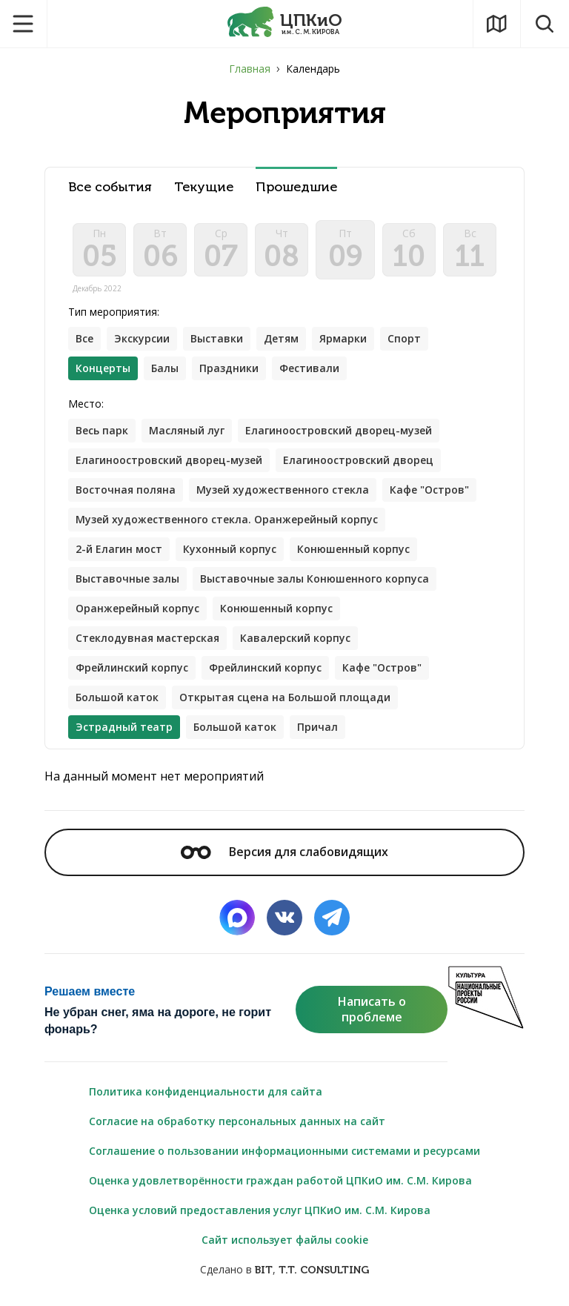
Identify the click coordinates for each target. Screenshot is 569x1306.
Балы (165, 368)
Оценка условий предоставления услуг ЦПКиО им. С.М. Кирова (259, 1210)
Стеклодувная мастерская (147, 638)
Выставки (216, 338)
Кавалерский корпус (295, 638)
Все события (110, 187)
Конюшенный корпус (353, 549)
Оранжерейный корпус (137, 608)
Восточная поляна (126, 490)
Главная (249, 69)
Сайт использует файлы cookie (285, 1240)
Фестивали (309, 368)
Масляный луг (186, 430)
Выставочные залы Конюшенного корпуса (314, 578)
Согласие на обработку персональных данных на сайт (237, 1121)
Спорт (404, 338)
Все (84, 338)
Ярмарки (343, 338)
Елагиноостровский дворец (358, 460)
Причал (317, 727)
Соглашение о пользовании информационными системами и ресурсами (284, 1151)
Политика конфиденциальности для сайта (205, 1091)
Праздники (229, 368)
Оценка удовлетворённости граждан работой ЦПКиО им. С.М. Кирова (280, 1180)
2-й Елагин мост (119, 549)
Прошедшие (296, 187)
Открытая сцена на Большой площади (284, 697)
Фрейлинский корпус (132, 667)
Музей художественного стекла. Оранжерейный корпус (227, 519)
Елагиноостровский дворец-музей (338, 430)
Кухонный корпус (229, 549)
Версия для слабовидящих (284, 851)
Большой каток (117, 697)
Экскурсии (142, 338)
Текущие (203, 187)
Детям (281, 338)
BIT (264, 1270)
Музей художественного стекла (282, 490)
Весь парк (102, 430)
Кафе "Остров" (429, 490)
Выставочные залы (127, 578)
